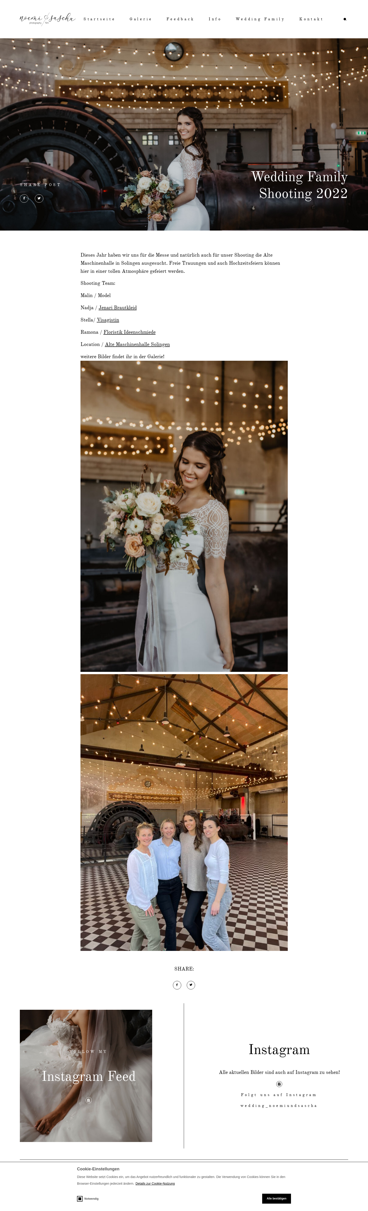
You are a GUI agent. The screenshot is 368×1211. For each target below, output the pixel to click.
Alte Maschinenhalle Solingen (137, 344)
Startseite (99, 19)
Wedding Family (260, 19)
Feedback (180, 19)
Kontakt (311, 19)
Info (215, 19)
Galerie (141, 19)
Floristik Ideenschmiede (130, 332)
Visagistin (108, 320)
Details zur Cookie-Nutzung (155, 1183)
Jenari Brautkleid (118, 307)
